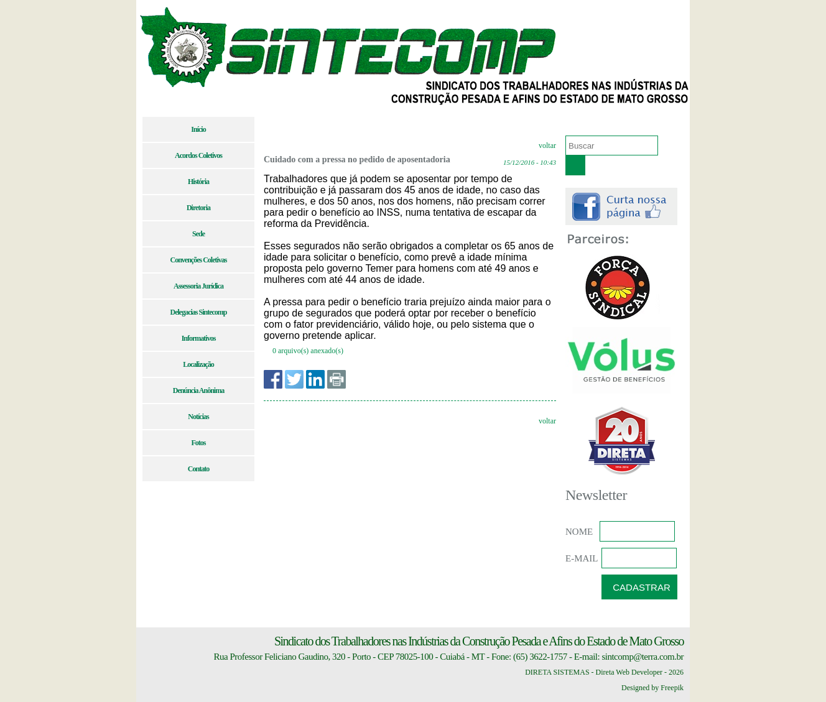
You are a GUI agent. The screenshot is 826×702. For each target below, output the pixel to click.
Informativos (199, 338)
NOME (579, 532)
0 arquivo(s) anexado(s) (307, 350)
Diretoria (198, 207)
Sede (198, 233)
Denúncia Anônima (198, 390)
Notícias (198, 416)
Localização (198, 364)
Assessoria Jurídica (198, 286)
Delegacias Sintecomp (198, 312)
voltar (547, 145)
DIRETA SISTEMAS (557, 672)
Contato (198, 468)
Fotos (199, 442)
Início (198, 129)
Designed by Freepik (652, 687)
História (198, 181)
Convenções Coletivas (198, 260)
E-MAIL (581, 558)
